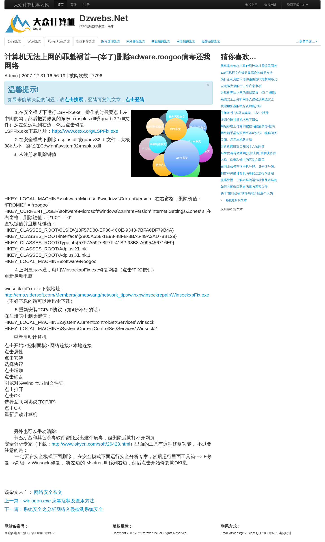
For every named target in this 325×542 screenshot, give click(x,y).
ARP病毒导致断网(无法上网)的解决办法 (248, 153)
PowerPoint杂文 (58, 41)
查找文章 (251, 4)
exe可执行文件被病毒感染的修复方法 (247, 72)
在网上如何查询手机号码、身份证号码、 (249, 166)
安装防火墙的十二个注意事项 (241, 86)
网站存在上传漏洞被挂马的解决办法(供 (248, 126)
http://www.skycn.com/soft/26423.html (91, 443)
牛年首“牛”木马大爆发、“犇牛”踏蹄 (245, 113)
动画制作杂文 (85, 41)
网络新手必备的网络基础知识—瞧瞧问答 (249, 133)
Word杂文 (34, 41)
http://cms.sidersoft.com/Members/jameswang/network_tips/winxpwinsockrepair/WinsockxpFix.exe (106, 294)
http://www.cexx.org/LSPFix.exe (85, 131)
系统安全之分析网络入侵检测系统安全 (247, 99)
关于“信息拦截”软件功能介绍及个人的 (247, 193)
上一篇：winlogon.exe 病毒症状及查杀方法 (49, 500)
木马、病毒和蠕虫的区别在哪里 (243, 160)
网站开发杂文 (135, 41)
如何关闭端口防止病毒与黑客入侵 (244, 186)
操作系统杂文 (211, 41)
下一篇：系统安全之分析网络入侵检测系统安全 (53, 509)
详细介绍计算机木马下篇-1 (239, 119)
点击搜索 (73, 99)
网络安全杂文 (48, 492)
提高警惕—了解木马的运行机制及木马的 (249, 180)
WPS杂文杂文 (155, 126)
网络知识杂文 (185, 41)
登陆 (73, 4)
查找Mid (270, 4)
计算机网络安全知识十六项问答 (243, 146)
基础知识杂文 (160, 41)
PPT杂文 (175, 128)
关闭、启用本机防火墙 (236, 139)
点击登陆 (134, 99)
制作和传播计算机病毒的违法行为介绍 (247, 173)
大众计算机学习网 (32, 4)
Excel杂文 (14, 41)
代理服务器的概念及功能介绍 (241, 106)
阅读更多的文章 (236, 200)
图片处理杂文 (110, 41)
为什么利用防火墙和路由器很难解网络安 (249, 79)
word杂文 (181, 157)
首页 (60, 4)
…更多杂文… (306, 41)
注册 (86, 4)
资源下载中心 (297, 4)
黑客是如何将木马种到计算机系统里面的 (249, 66)
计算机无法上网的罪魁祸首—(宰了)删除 (248, 92)
